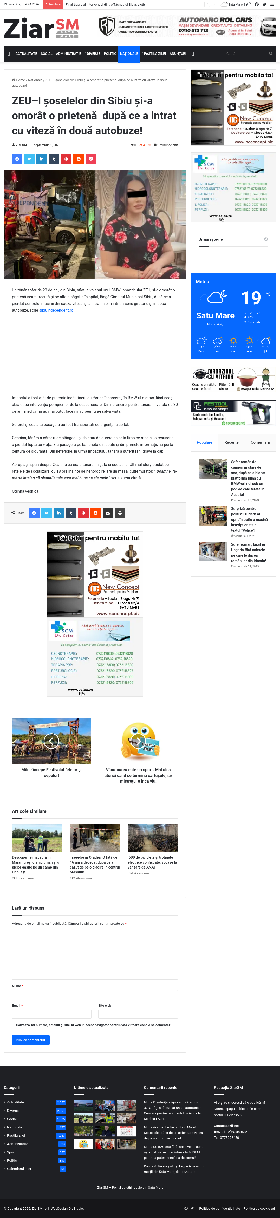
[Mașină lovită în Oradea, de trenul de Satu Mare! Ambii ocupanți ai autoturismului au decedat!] (105, 1105)
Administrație (68, 54)
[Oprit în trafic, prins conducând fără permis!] (105, 1118)
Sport (11, 1152)
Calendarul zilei (19, 1169)
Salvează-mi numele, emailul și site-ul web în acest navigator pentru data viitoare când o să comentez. (93, 1025)
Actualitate (26, 54)
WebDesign (59, 1208)
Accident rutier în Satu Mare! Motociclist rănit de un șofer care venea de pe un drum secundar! (173, 1132)
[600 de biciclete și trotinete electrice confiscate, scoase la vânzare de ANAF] (153, 838)
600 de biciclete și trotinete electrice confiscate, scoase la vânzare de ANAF (152, 862)
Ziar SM (21, 145)
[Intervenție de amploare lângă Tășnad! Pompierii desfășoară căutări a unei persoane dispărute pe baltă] (126, 1105)
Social (47, 54)
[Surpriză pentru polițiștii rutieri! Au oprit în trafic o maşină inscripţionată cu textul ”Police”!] (213, 516)
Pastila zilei (154, 54)
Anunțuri (178, 54)
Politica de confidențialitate (219, 1208)
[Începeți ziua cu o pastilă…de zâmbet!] (83, 1144)
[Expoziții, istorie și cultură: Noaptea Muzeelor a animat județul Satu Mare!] (126, 1118)
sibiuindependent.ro (56, 310)
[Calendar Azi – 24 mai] (126, 1131)
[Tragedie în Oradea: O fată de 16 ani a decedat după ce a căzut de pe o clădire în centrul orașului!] (95, 838)
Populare (204, 442)
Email (17, 1005)
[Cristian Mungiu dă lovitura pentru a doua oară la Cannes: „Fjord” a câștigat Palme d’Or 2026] (105, 1131)
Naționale (129, 54)
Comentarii (260, 442)
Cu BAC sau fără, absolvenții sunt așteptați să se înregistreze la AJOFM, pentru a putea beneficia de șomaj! (173, 1152)
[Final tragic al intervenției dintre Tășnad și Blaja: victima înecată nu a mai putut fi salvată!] (83, 1105)
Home (18, 80)
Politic (110, 54)
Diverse (92, 54)
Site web (104, 1005)
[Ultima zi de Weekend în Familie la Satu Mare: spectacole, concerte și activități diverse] (83, 1131)
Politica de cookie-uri (259, 1208)
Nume (17, 986)
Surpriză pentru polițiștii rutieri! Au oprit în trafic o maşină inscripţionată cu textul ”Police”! (249, 520)
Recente (232, 442)
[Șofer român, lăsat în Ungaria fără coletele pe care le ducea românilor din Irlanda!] (213, 551)
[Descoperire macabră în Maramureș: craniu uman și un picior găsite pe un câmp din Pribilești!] (37, 838)
